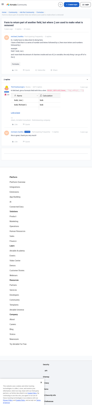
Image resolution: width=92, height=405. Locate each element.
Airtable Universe (17, 309)
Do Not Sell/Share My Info (46, 395)
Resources (14, 280)
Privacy (46, 383)
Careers (13, 324)
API (46, 370)
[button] (2, 5)
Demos (13, 265)
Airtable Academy (17, 250)
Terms (46, 389)
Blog (11, 329)
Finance (13, 241)
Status (12, 334)
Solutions (14, 211)
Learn (12, 245)
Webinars (13, 275)
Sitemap (46, 377)
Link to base (15, 113)
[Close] (41, 386)
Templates (14, 304)
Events (12, 255)
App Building (15, 197)
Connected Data (16, 206)
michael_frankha (17, 36)
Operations (14, 226)
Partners (13, 285)
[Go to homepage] (16, 4)
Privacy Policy (8, 404)
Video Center (15, 260)
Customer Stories (17, 270)
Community (13, 12)
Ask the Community (27, 12)
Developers (14, 295)
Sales (12, 236)
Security (46, 364)
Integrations (15, 187)
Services (13, 290)
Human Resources (17, 231)
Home (4, 12)
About (12, 319)
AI (10, 201)
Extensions (14, 192)
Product (13, 216)
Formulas (40, 12)
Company (14, 314)
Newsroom (14, 339)
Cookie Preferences (46, 401)
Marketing (14, 221)
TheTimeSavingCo (18, 87)
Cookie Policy (32, 397)
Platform (13, 177)
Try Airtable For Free (18, 344)
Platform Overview (17, 182)
